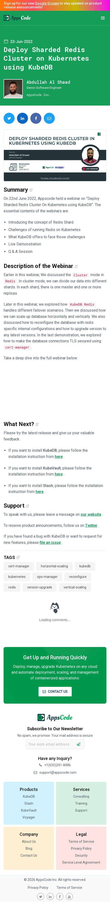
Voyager (28, 817)
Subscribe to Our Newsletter (55, 728)
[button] (102, 18)
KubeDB (29, 796)
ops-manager (47, 577)
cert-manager (18, 566)
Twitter (91, 525)
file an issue (50, 542)
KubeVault (29, 810)
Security (81, 855)
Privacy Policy (81, 848)
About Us (29, 841)
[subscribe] (78, 744)
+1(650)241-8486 (55, 765)
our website (91, 514)
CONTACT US (55, 692)
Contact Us (29, 855)
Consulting (81, 796)
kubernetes (17, 577)
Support (81, 810)
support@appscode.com (55, 772)
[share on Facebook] (35, 118)
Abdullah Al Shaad (48, 82)
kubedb (85, 566)
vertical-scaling (75, 587)
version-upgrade (39, 587)
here (59, 456)
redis (12, 587)
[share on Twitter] (9, 118)
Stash (28, 803)
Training (81, 803)
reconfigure (78, 577)
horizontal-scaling (54, 566)
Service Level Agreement (81, 862)
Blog (29, 848)
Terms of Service (81, 841)
